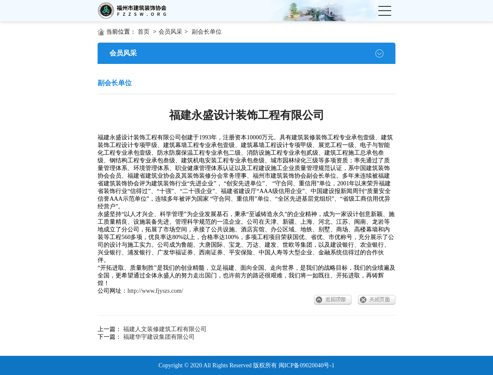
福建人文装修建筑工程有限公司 (165, 329)
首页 (144, 32)
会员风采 (170, 32)
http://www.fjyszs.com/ (155, 291)
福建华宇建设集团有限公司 (159, 337)
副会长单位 (207, 32)
